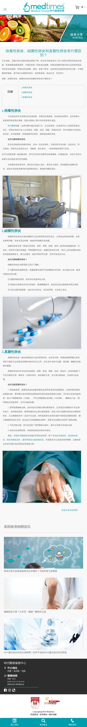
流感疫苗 (62, 436)
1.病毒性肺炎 (26, 88)
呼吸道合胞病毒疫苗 (35, 440)
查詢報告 (43, 722)
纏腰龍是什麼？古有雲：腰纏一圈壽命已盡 (25, 612)
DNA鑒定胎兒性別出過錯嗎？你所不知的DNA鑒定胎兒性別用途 (35, 652)
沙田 (24, 671)
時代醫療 (12, 126)
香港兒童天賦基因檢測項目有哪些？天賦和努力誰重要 (30, 571)
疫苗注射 (66, 510)
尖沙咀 (16, 671)
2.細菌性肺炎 (26, 92)
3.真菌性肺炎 (26, 97)
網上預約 (14, 722)
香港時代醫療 (19, 436)
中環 (9, 671)
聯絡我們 (72, 722)
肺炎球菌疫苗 (12, 440)
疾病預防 (74, 510)
